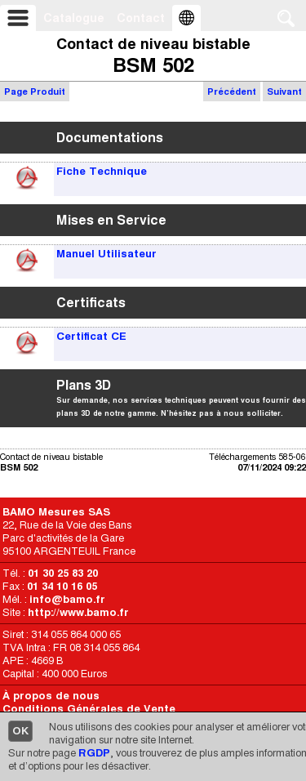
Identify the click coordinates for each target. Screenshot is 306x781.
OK (20, 731)
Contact (141, 18)
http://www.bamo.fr (78, 612)
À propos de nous (51, 696)
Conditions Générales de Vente (88, 709)
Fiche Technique (101, 171)
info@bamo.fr (67, 599)
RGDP (94, 753)
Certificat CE (91, 336)
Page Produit (34, 91)
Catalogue (73, 18)
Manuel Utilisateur (106, 254)
